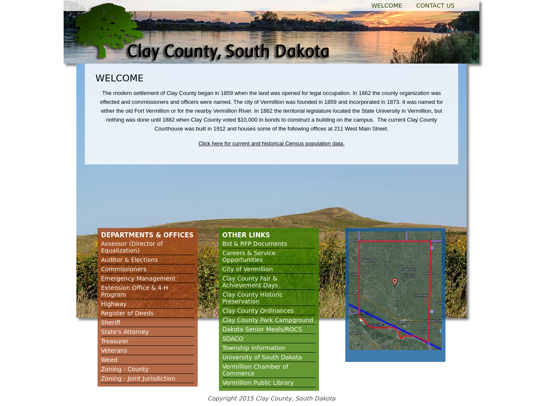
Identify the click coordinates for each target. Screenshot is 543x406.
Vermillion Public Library (258, 382)
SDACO (233, 338)
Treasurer (115, 341)
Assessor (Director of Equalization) (132, 247)
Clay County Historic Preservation (252, 298)
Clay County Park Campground (267, 320)
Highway (114, 303)
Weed (109, 359)
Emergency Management (138, 278)
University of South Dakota (262, 357)
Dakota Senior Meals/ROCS (262, 329)
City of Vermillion (247, 269)
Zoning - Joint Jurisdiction (138, 378)
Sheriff (110, 322)
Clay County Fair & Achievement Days (250, 282)
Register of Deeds (127, 313)
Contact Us (435, 5)
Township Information (254, 348)
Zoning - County (125, 369)
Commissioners (123, 269)
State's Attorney (125, 331)
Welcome (387, 5)
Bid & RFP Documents (254, 243)
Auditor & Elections (129, 259)
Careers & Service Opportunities (249, 256)
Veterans (114, 350)
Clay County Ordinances (258, 310)
